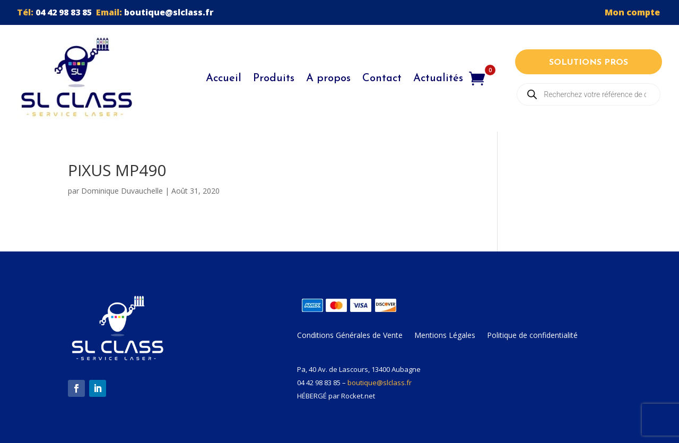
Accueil (223, 78)
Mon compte (633, 12)
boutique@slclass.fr (169, 12)
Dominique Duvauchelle (122, 191)
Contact (382, 78)
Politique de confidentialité (532, 336)
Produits (273, 78)
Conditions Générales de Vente (350, 336)
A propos (328, 78)
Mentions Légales (444, 336)
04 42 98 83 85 (64, 12)
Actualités (438, 78)
